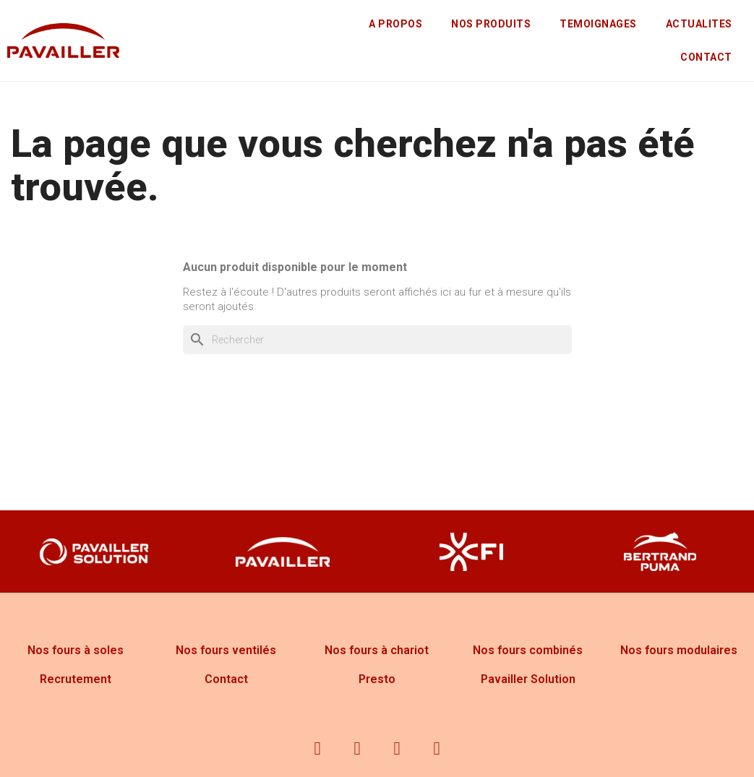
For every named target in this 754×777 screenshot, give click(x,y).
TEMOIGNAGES (598, 24)
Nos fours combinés (528, 650)
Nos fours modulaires (678, 650)
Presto (377, 679)
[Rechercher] (377, 339)
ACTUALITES (699, 24)
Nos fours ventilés (226, 650)
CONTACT (706, 57)
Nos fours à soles (75, 650)
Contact (226, 679)
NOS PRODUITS (491, 24)
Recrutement (75, 679)
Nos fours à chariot (377, 650)
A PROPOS (395, 24)
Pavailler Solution (528, 679)
